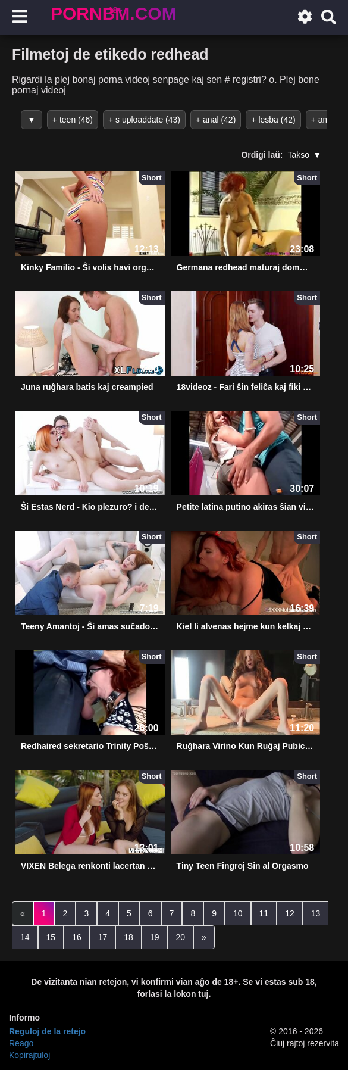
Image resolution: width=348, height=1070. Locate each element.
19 (154, 937)
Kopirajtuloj (29, 1055)
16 (76, 937)
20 (180, 937)
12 (289, 913)
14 (25, 937)
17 (103, 937)
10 (238, 913)
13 (316, 913)
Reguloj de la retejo (47, 1031)
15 (51, 937)
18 (128, 937)
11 (264, 913)
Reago (21, 1043)
